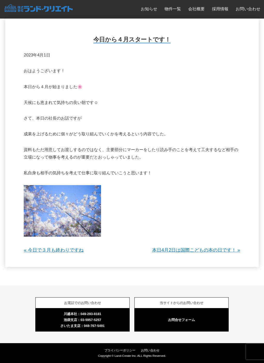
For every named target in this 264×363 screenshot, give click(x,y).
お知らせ (149, 8)
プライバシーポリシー (119, 350)
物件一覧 (172, 8)
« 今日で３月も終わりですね (53, 250)
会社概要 (196, 8)
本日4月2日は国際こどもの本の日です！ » (196, 250)
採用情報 (220, 8)
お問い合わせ (248, 8)
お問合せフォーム (181, 320)
